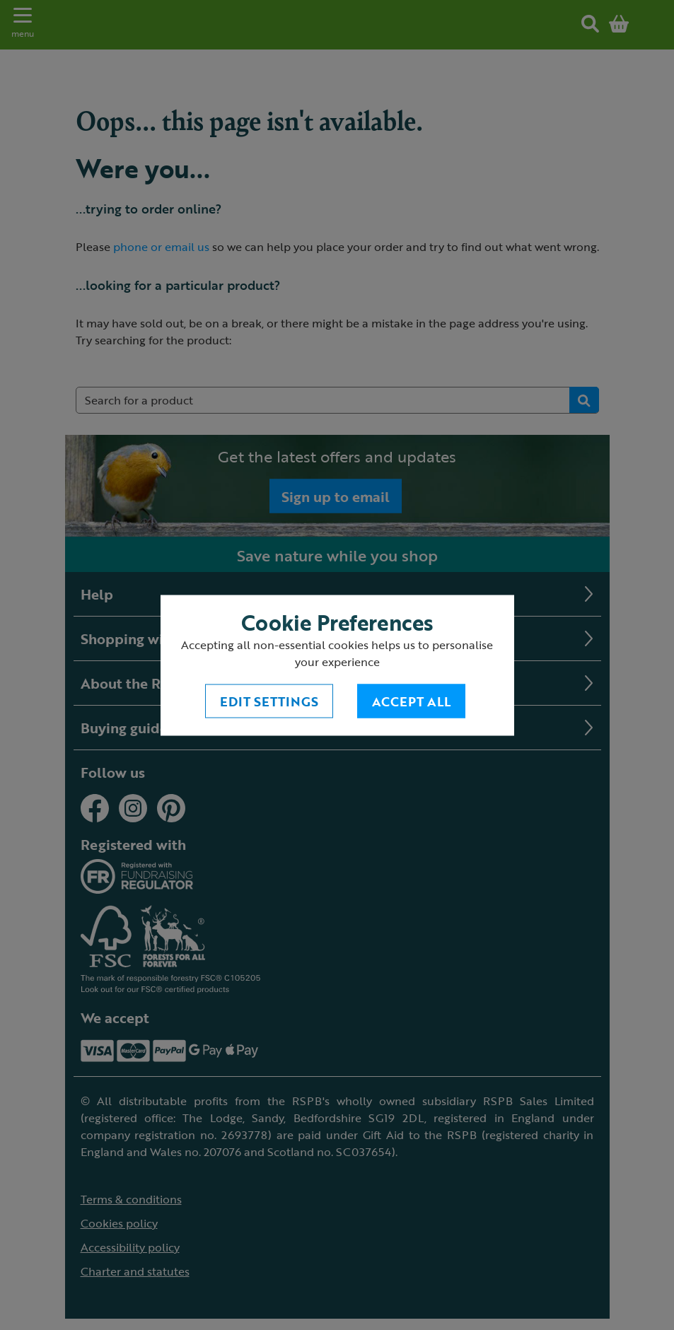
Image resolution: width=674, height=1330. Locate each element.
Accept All (411, 701)
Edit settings (269, 701)
